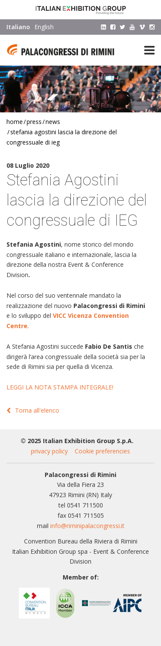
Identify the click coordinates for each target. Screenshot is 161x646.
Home (14, 122)
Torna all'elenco (32, 410)
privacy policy (49, 451)
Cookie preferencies (102, 451)
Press (34, 122)
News (53, 122)
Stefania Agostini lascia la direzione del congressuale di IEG (61, 137)
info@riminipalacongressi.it (87, 526)
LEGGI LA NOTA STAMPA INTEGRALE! (59, 387)
